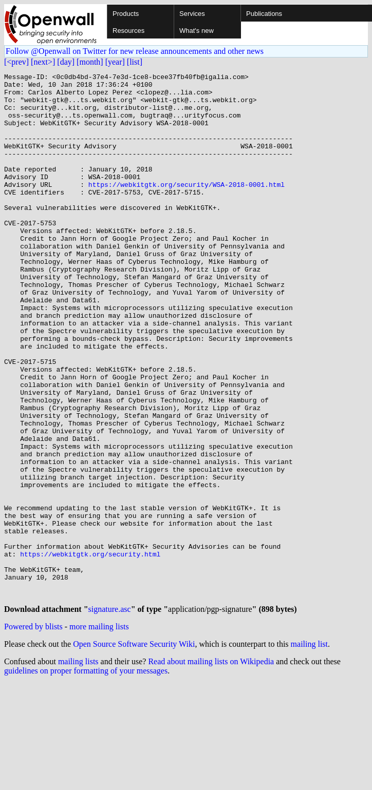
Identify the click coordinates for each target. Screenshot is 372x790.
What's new (196, 30)
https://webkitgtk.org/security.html (90, 651)
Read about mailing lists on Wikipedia (211, 767)
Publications (264, 13)
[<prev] (16, 61)
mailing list (309, 750)
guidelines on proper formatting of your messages (86, 777)
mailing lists (78, 767)
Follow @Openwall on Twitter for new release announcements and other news (135, 51)
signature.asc (109, 715)
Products (126, 13)
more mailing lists (99, 732)
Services (192, 13)
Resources (128, 30)
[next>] (43, 61)
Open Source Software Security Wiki (134, 750)
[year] (115, 61)
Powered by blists (33, 732)
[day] (66, 61)
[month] (90, 61)
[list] (134, 61)
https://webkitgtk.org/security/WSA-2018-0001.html (186, 207)
